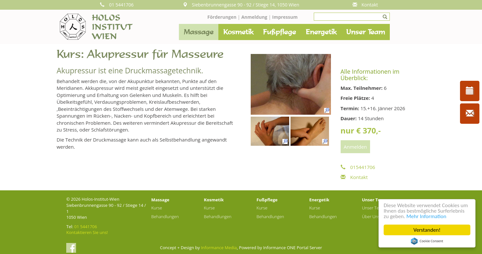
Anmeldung (254, 17)
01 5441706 (117, 5)
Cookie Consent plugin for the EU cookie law (427, 241)
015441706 (358, 167)
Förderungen (221, 17)
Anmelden (355, 146)
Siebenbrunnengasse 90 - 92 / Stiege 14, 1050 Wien (241, 5)
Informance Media (219, 247)
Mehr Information (426, 216)
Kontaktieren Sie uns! (87, 232)
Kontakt (365, 5)
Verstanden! (427, 230)
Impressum (285, 17)
